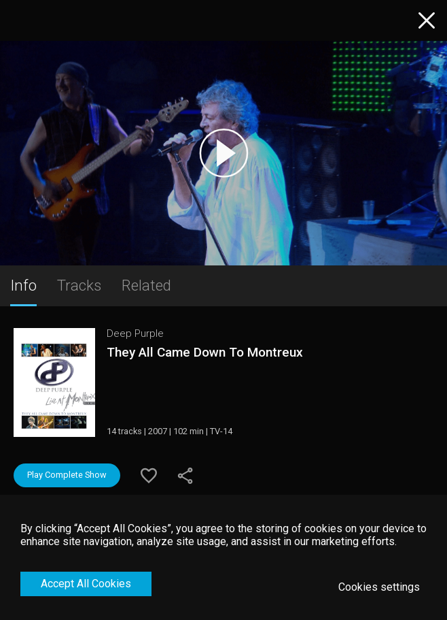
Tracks (79, 285)
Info (23, 285)
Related (146, 285)
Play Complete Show (67, 475)
